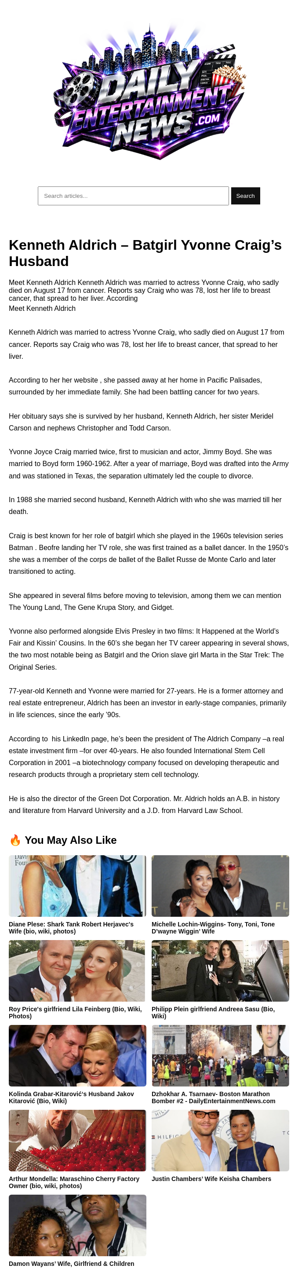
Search (245, 196)
